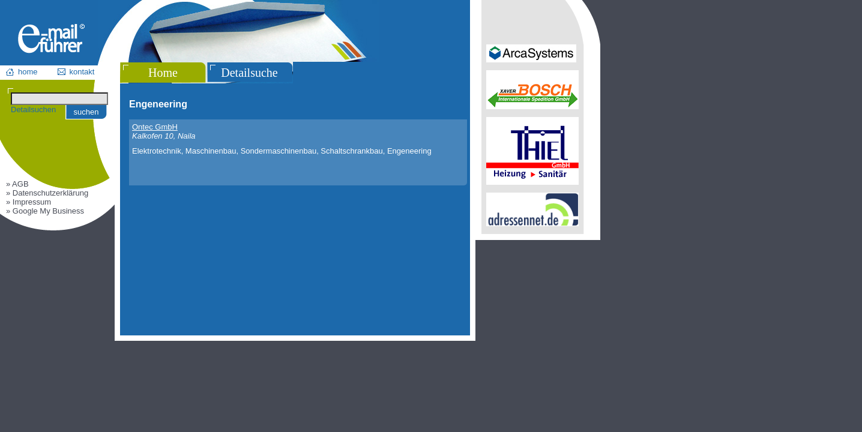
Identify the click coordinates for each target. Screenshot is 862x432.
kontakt (82, 71)
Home (163, 72)
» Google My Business (45, 210)
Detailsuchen (33, 109)
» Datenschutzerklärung (47, 192)
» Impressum (28, 201)
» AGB (17, 183)
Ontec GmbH (155, 126)
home (28, 71)
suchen (86, 111)
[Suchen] (59, 98)
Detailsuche (249, 72)
